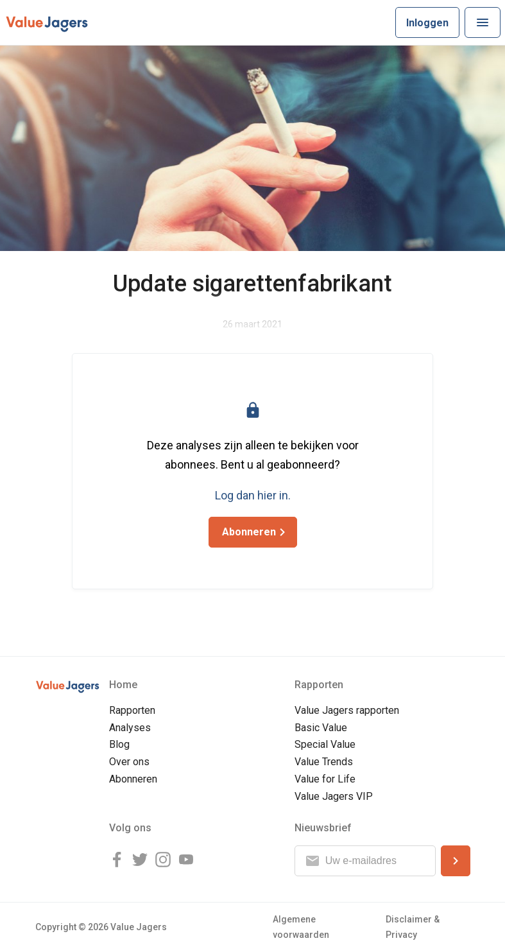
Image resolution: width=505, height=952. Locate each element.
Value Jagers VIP (334, 796)
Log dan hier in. (253, 495)
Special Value (325, 744)
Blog (119, 744)
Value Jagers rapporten (347, 710)
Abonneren (133, 779)
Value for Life (325, 779)
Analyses (130, 728)
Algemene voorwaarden (301, 926)
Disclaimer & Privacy (413, 926)
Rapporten (132, 710)
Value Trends (324, 762)
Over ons (129, 762)
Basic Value (321, 728)
